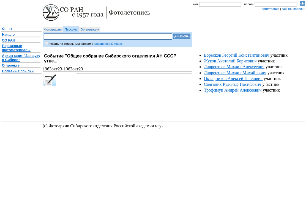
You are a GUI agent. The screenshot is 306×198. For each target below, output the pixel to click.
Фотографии (53, 29)
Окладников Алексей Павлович (233, 78)
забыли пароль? (293, 8)
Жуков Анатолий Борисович (230, 61)
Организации (90, 29)
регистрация (270, 8)
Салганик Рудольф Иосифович (232, 84)
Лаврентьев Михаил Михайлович (235, 72)
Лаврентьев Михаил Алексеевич (234, 66)
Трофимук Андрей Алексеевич (233, 90)
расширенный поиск (108, 43)
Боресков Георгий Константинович (236, 55)
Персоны (71, 29)
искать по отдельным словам (70, 43)
